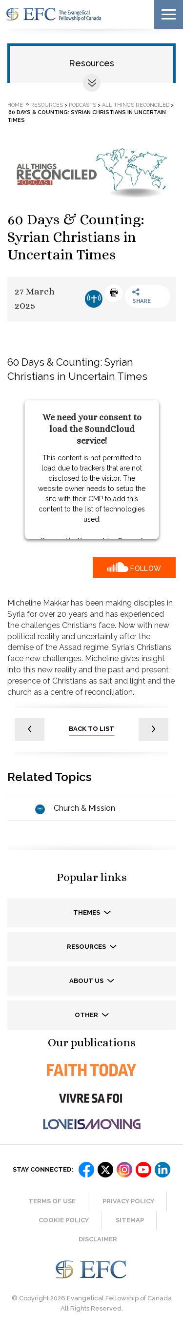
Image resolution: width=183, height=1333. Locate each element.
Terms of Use (52, 1201)
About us (87, 980)
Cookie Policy (64, 1220)
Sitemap (130, 1220)
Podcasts (82, 104)
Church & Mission (84, 808)
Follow (145, 568)
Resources (91, 63)
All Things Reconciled (135, 104)
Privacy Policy (128, 1201)
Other (87, 1015)
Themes (87, 912)
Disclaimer (98, 1239)
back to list (91, 728)
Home (15, 104)
